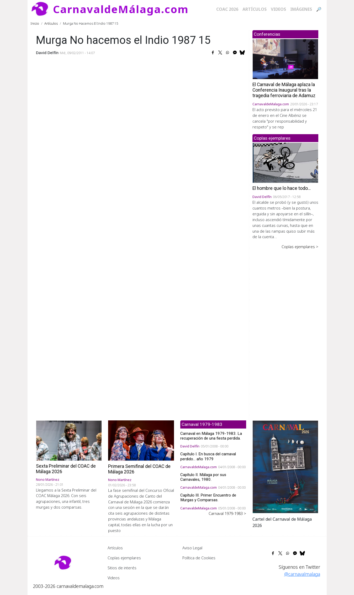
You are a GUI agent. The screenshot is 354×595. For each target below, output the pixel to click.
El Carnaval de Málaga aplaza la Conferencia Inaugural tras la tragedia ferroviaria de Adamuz (283, 90)
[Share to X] (220, 52)
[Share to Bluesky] (242, 52)
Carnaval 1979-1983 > (227, 513)
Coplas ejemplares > (300, 246)
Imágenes (301, 9)
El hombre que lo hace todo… (281, 188)
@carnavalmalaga (302, 574)
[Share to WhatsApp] (227, 52)
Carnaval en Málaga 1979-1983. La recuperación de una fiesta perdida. (211, 436)
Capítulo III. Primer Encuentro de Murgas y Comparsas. (208, 497)
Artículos (254, 9)
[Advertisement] (285, 331)
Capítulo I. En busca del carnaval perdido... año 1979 (208, 456)
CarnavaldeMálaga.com (121, 9)
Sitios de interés (122, 567)
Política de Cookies (198, 557)
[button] (285, 466)
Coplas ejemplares (124, 557)
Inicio (35, 23)
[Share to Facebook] (212, 52)
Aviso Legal (192, 547)
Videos (278, 9)
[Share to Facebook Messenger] (234, 52)
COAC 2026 (227, 9)
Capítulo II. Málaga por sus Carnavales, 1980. (203, 477)
